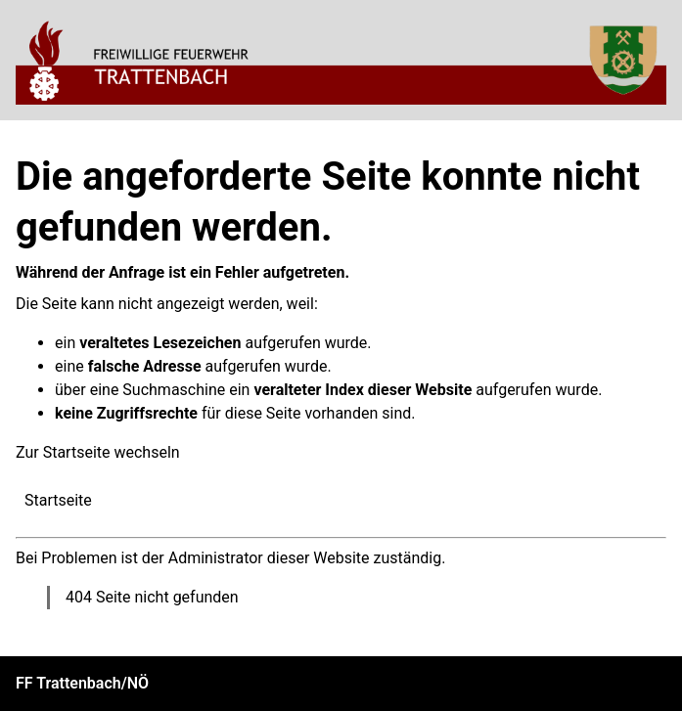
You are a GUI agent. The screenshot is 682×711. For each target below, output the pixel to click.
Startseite (58, 500)
